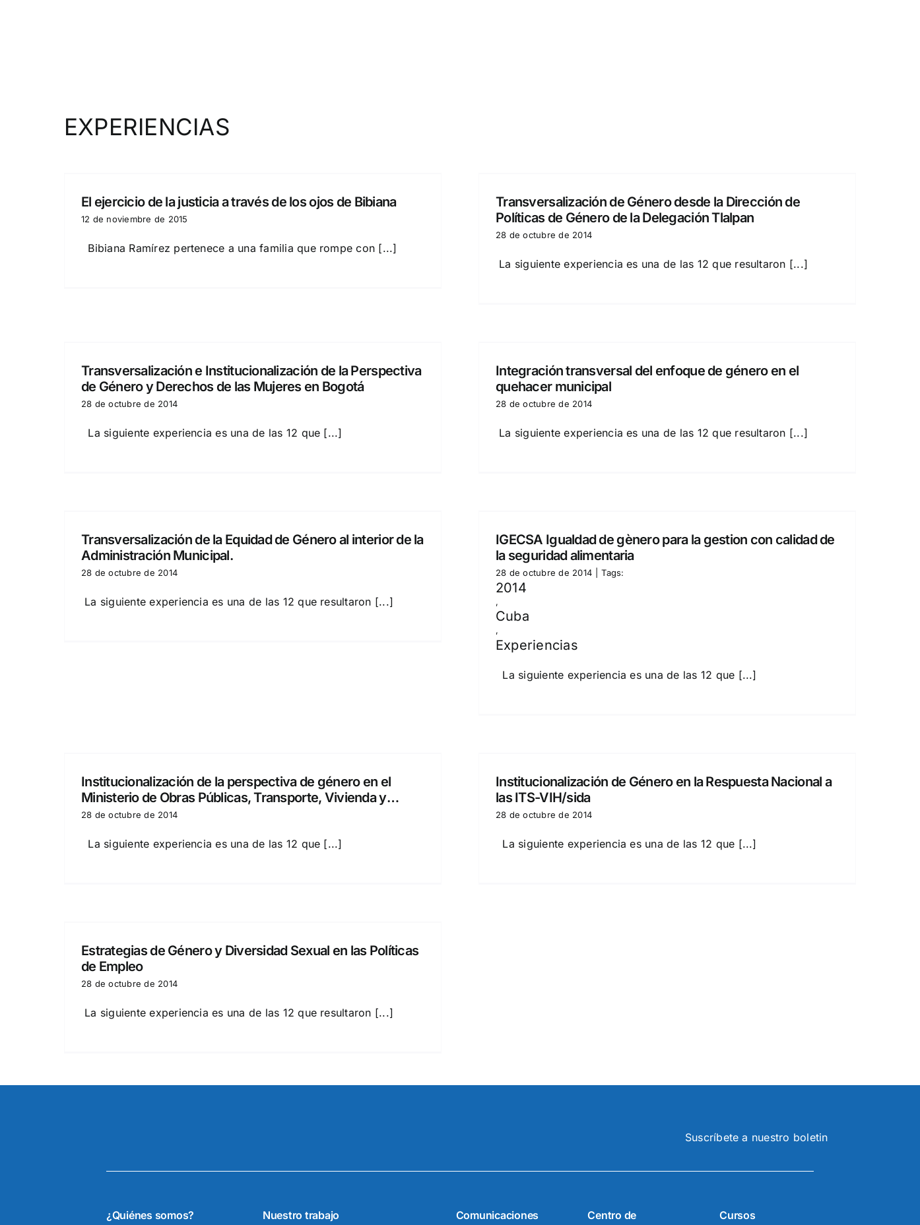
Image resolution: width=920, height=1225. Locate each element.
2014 (511, 588)
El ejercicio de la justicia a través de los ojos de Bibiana (239, 202)
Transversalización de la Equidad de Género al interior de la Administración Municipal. (252, 547)
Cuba (512, 616)
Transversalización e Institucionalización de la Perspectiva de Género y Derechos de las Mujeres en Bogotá (251, 378)
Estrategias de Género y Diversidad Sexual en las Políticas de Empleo (249, 958)
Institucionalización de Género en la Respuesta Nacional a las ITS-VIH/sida (664, 789)
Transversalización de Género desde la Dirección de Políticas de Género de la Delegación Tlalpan (648, 210)
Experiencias (537, 645)
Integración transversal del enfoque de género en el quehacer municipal (647, 378)
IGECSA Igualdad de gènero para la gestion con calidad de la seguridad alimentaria (665, 547)
